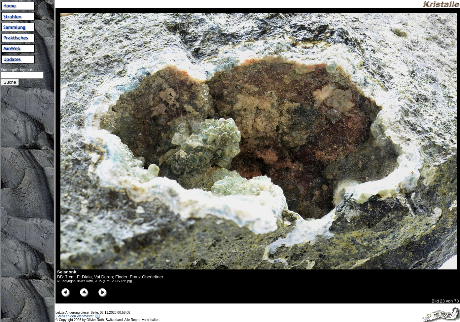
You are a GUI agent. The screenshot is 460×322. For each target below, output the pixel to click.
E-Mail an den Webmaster (74, 316)
